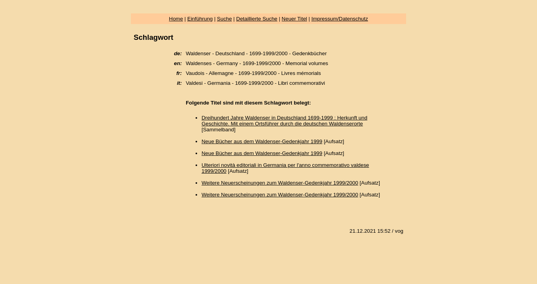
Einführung (200, 19)
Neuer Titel (294, 19)
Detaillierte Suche (256, 19)
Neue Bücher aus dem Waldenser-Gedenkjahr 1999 (261, 141)
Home (176, 19)
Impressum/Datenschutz (339, 19)
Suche (224, 19)
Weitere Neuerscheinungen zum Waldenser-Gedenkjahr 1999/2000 (279, 183)
